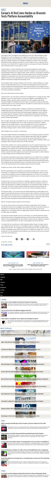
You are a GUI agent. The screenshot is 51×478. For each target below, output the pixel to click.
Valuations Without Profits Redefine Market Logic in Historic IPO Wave (14, 409)
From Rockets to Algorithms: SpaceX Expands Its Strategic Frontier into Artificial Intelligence (18, 402)
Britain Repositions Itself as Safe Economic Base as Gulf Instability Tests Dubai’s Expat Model (19, 394)
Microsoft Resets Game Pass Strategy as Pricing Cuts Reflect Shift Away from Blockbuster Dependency (21, 379)
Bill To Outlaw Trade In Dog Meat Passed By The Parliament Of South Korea (19, 303)
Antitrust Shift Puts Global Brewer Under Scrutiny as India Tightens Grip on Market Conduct (18, 372)
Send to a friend (21, 239)
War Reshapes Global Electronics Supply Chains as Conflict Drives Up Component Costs (13, 265)
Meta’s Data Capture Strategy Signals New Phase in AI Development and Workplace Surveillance (19, 365)
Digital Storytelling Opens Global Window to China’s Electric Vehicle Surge (38, 265)
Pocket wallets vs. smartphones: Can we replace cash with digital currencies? (19, 319)
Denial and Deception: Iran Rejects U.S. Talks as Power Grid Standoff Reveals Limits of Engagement (24, 450)
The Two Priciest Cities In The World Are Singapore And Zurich (16, 311)
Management (3, 288)
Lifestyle (2, 290)
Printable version (32, 239)
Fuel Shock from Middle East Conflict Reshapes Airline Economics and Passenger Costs (17, 350)
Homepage (11, 239)
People (2, 285)
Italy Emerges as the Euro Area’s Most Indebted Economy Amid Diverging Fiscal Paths (17, 416)
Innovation (2, 282)
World (1, 293)
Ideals (25, 3)
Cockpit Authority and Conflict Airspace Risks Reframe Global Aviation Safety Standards (22, 434)
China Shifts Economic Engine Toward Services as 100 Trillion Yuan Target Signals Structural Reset (19, 387)
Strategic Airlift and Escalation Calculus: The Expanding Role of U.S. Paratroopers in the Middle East (25, 442)
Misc (1, 296)
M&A (1, 280)
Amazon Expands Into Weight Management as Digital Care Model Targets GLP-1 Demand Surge (19, 357)
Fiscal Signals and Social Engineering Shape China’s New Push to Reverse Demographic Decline (23, 474)
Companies (3, 277)
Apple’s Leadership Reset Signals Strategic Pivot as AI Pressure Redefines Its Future (17, 342)
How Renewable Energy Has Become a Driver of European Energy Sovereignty (15, 335)
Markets (2, 274)
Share (41, 239)
